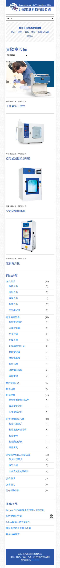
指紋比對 (13, 364)
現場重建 (13, 376)
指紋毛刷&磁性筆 (17, 429)
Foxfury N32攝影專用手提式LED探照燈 (25, 510)
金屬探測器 (14, 328)
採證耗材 (13, 465)
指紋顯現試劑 (15, 441)
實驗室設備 (22, 101)
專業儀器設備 (11, 101)
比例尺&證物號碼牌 (19, 471)
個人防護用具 (15, 459)
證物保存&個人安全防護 (18, 455)
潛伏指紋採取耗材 (15, 419)
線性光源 (13, 298)
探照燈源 (13, 286)
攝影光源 (13, 292)
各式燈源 (10, 281)
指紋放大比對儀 (30, 516)
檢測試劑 (10, 395)
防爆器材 (13, 340)
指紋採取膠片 (15, 423)
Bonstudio (35, 560)
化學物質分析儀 (17, 346)
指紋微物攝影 (15, 322)
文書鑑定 (10, 484)
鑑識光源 (13, 304)
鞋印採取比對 (13, 490)
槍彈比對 (10, 389)
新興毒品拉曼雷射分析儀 (18, 528)
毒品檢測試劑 (15, 406)
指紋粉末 (13, 435)
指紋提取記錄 (13, 383)
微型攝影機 (14, 358)
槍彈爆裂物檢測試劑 (19, 400)
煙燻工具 (13, 447)
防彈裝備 (13, 334)
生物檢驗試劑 (15, 412)
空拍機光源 (14, 310)
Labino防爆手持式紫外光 (18, 522)
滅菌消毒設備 (15, 370)
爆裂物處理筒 (13, 534)
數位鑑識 (10, 478)
